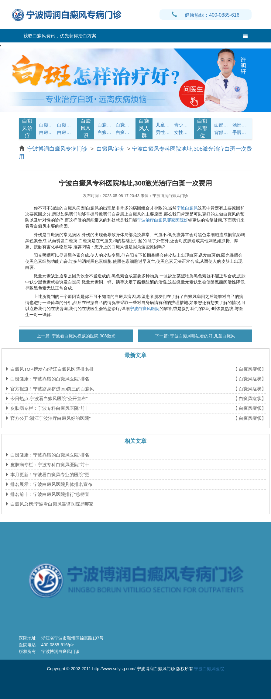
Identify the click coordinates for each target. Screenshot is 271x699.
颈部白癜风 (240, 124)
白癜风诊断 (65, 124)
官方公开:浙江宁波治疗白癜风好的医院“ (50, 418)
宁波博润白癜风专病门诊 (58, 149)
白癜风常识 (86, 128)
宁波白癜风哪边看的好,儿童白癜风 (202, 335)
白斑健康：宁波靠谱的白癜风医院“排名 (49, 378)
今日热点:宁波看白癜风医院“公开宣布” (48, 398)
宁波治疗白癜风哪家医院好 (162, 220)
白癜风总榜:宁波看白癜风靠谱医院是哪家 (51, 504)
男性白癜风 (164, 132)
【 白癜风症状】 (249, 369)
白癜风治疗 (27, 128)
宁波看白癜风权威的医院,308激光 (82, 335)
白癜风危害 (65, 132)
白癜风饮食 (124, 124)
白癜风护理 (106, 124)
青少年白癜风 (182, 124)
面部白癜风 (222, 124)
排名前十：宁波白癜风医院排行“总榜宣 (49, 494)
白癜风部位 (202, 128)
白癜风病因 (47, 132)
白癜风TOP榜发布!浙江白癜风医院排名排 (51, 369)
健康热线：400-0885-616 (205, 15)
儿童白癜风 (164, 124)
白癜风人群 (144, 128)
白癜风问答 (106, 132)
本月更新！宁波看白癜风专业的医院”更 (49, 474)
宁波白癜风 (187, 208)
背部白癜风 (222, 132)
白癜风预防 (124, 132)
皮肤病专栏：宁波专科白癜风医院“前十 (49, 408)
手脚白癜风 (240, 132)
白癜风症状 (47, 124)
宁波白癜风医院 (145, 308)
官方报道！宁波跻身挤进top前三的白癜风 (51, 388)
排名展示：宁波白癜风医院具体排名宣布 (50, 484)
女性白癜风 (182, 132)
